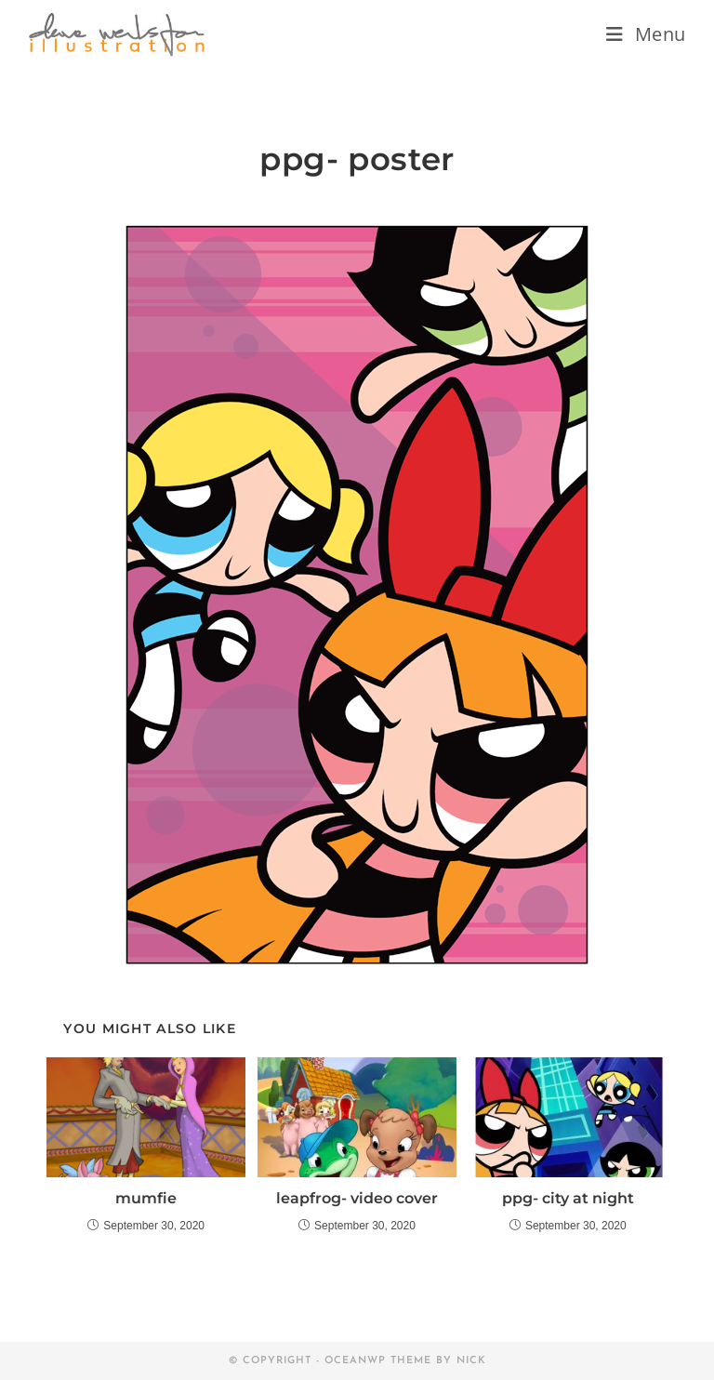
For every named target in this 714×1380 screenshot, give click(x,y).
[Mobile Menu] (646, 33)
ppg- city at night (568, 1198)
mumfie (146, 1198)
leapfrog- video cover (357, 1198)
